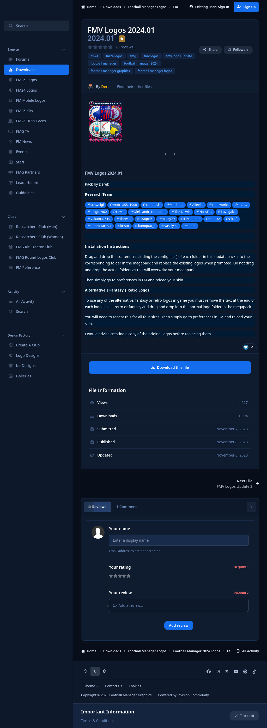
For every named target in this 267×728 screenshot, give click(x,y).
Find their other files (134, 86)
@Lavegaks (226, 212)
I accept (244, 715)
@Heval (118, 212)
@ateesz (241, 204)
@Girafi (231, 219)
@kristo (123, 226)
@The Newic (181, 212)
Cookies (135, 686)
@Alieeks (196, 204)
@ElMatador (190, 219)
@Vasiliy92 (169, 226)
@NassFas (204, 212)
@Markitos (175, 204)
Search (18, 25)
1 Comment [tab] (126, 506)
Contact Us (113, 686)
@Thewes (124, 219)
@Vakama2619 (99, 219)
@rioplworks (219, 204)
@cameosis (151, 204)
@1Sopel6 (145, 219)
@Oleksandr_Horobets (148, 212)
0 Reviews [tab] (97, 506)
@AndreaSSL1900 (123, 204)
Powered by (183, 695)
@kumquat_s (145, 226)
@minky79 (167, 219)
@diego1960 (97, 212)
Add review (179, 626)
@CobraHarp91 (99, 226)
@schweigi (96, 204)
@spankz (213, 219)
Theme (91, 686)
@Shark (190, 226)
